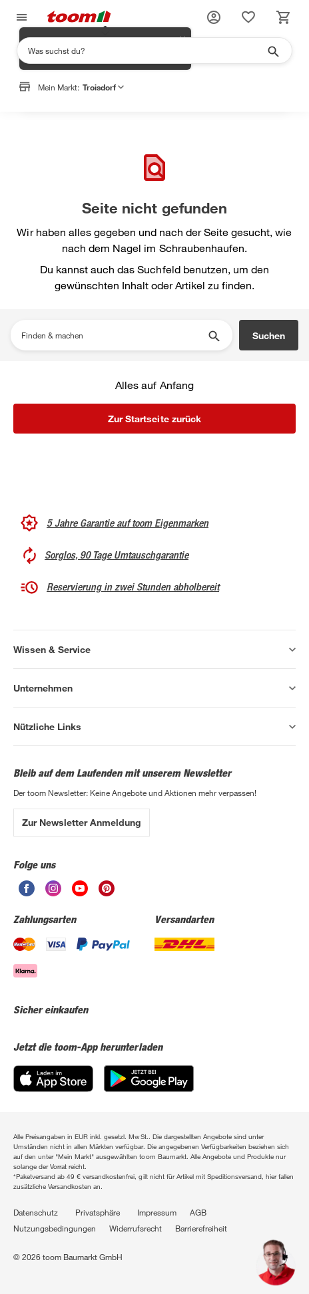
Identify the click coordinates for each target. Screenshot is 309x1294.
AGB (198, 1212)
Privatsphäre (97, 1212)
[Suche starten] (272, 50)
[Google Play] (149, 1088)
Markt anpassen (138, 121)
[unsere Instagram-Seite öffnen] (53, 892)
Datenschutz (35, 1212)
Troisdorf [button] (103, 87)
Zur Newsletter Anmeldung (81, 822)
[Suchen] (146, 51)
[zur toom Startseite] (79, 18)
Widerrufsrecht (135, 1228)
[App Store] (53, 1088)
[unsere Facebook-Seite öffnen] (27, 892)
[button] (213, 17)
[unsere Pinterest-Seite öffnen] (107, 892)
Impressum (156, 1212)
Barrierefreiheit (201, 1228)
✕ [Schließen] (182, 113)
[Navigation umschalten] (20, 18)
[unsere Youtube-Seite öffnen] (80, 892)
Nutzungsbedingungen (54, 1228)
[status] (248, 17)
